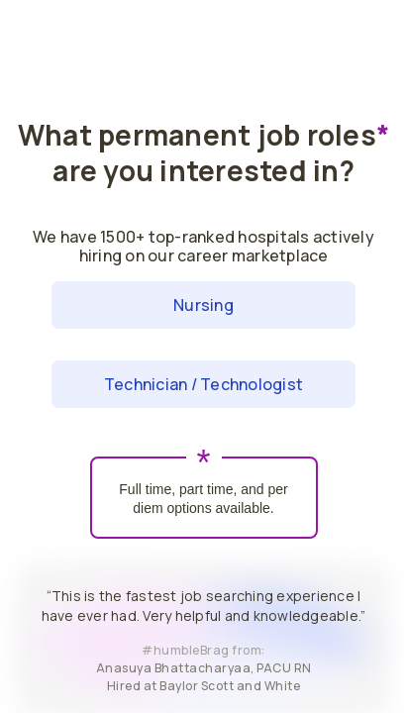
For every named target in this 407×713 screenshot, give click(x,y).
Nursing (203, 305)
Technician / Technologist (203, 384)
